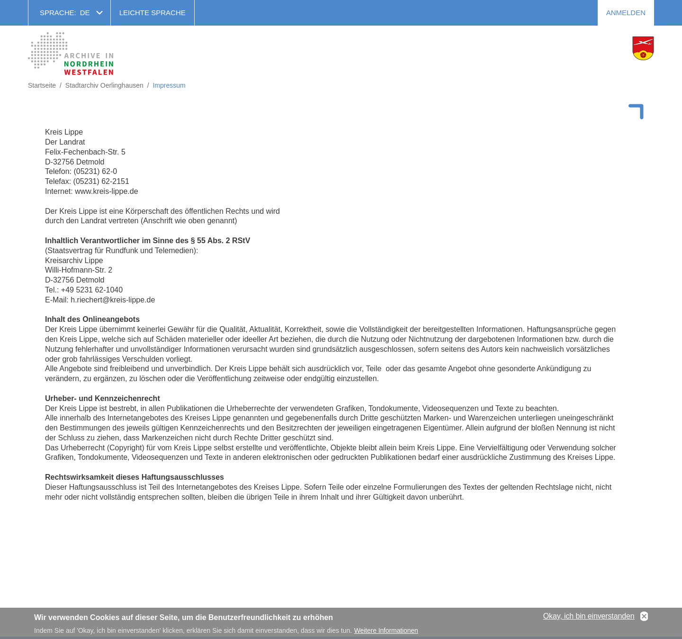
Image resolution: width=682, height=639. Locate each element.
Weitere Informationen (386, 632)
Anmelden (626, 13)
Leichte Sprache (152, 13)
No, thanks (644, 618)
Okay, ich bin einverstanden (589, 618)
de (85, 13)
